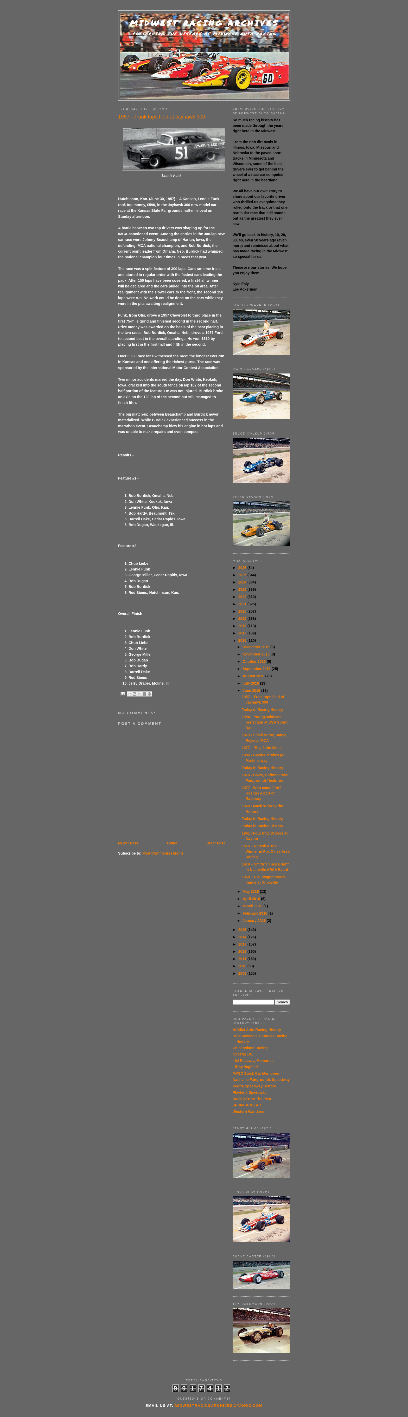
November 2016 (256, 654)
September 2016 (257, 669)
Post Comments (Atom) (162, 853)
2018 (242, 626)
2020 (242, 611)
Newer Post (128, 843)
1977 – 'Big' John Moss (262, 748)
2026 (242, 568)
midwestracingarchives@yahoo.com (219, 1405)
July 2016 (251, 683)
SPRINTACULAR (247, 1105)
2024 (242, 582)
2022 (242, 597)
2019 (242, 618)
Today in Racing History (262, 709)
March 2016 (253, 906)
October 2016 (255, 661)
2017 (242, 633)
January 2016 (255, 921)
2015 (242, 930)
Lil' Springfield (245, 1067)
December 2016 (256, 647)
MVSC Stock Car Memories (256, 1073)
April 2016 (252, 899)
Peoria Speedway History (254, 1086)
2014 (242, 937)
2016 (242, 640)
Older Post (215, 843)
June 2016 (252, 690)
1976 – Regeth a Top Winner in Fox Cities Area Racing (266, 851)
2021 (242, 604)
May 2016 (251, 891)
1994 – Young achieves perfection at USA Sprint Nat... (265, 722)
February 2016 (255, 913)
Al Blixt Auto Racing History (257, 1030)
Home (172, 843)
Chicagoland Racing (250, 1048)
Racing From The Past (252, 1099)
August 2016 (254, 676)
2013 (242, 944)
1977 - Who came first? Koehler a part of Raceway (262, 793)
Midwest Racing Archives (204, 23)
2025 (242, 575)
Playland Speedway (249, 1092)
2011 (242, 959)
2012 (242, 951)
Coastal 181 (243, 1054)
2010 (242, 966)
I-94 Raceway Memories (253, 1061)
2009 (242, 973)
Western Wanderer (249, 1112)
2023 (242, 589)
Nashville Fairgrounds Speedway (261, 1080)
